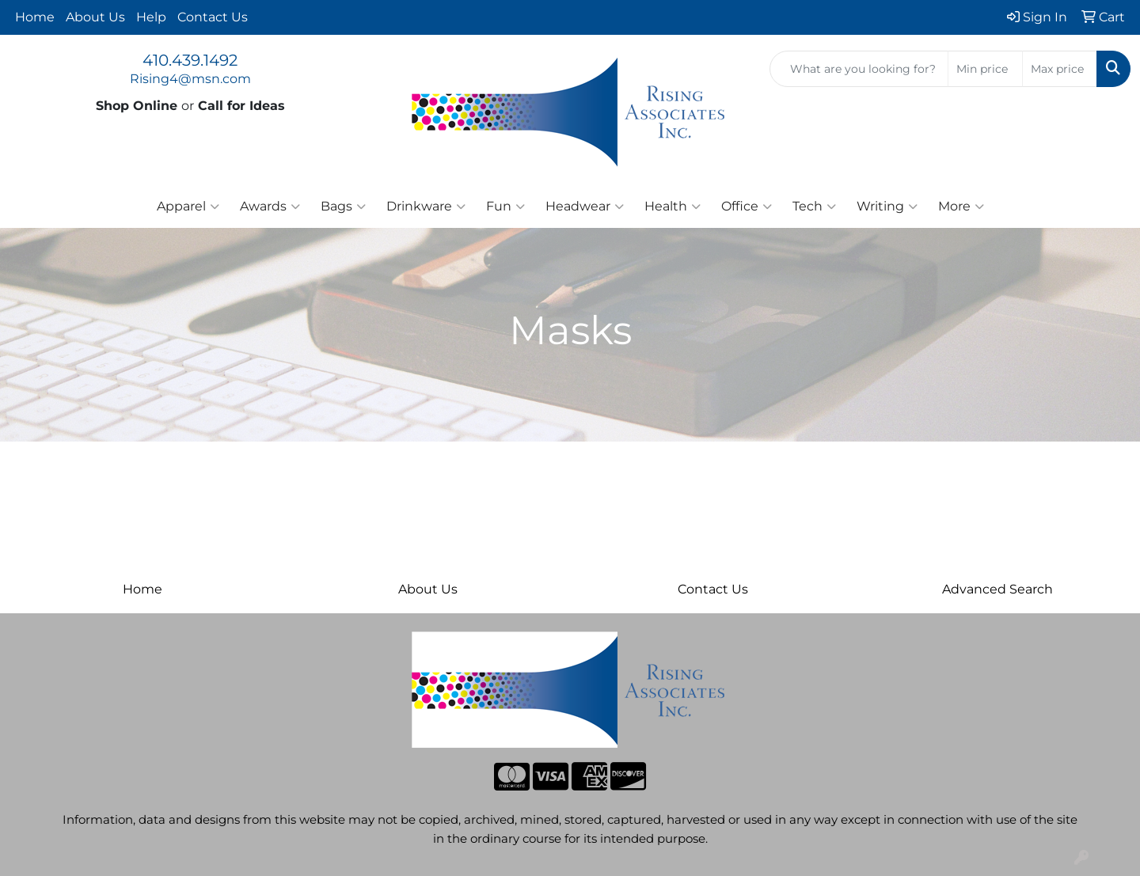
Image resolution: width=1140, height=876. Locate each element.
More (961, 206)
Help (151, 17)
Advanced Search (997, 589)
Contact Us (212, 17)
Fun (505, 206)
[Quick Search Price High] (1059, 69)
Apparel (188, 206)
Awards (270, 206)
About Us (95, 17)
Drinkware (426, 206)
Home (35, 17)
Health (672, 206)
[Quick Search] (859, 69)
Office (746, 206)
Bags (343, 206)
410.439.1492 (190, 60)
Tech (814, 206)
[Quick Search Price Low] (985, 69)
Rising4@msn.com (190, 78)
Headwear (584, 206)
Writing (887, 206)
